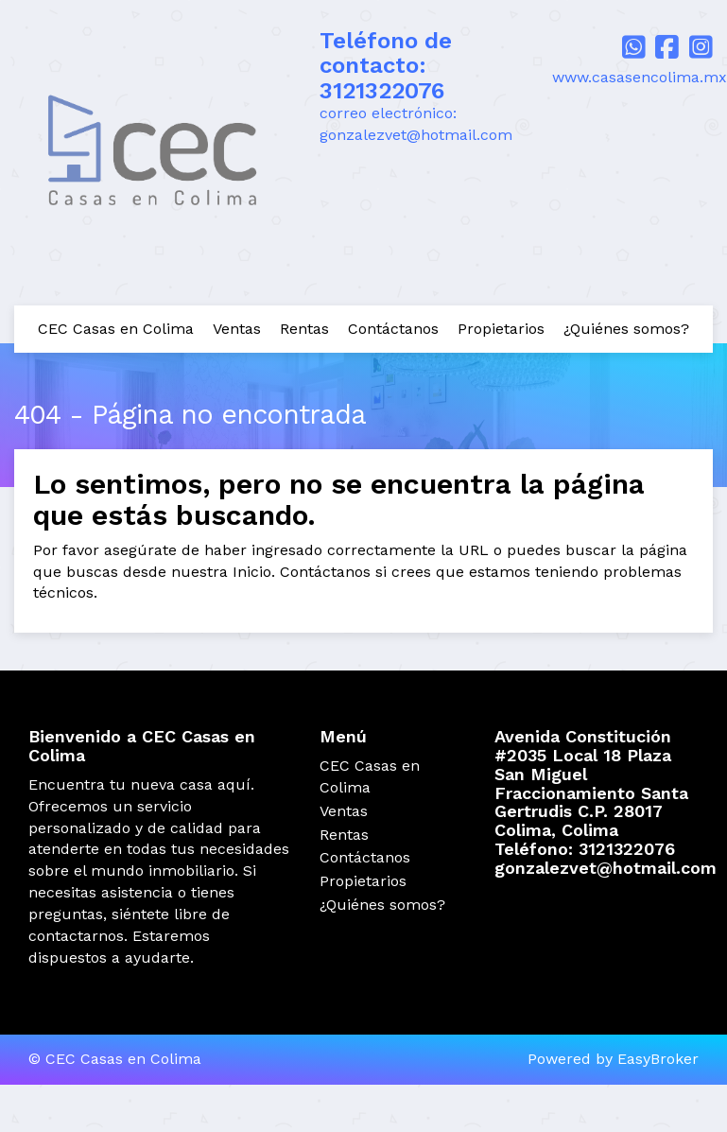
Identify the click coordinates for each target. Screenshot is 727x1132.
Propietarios (501, 329)
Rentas (304, 329)
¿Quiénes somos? (626, 329)
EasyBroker (658, 1059)
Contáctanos (393, 329)
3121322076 (382, 91)
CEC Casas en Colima (116, 329)
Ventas (237, 329)
